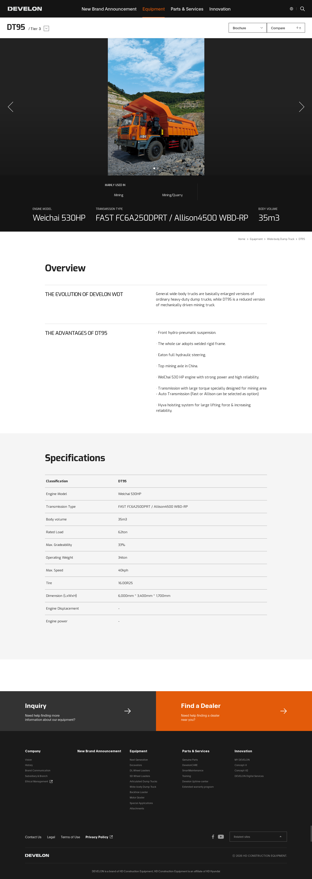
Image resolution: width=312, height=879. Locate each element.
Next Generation (139, 759)
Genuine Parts (190, 759)
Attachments (137, 808)
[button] (10, 106)
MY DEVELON (242, 759)
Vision (28, 759)
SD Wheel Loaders (140, 775)
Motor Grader (137, 797)
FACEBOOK (213, 837)
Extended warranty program (198, 786)
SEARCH (302, 8)
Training (186, 775)
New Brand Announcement (99, 751)
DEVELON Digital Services (249, 775)
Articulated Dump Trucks (143, 781)
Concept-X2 (241, 770)
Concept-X (241, 764)
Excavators (136, 764)
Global (291, 8)
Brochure (239, 28)
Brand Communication (37, 770)
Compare (278, 28)
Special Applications (141, 802)
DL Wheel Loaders (140, 770)
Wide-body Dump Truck (143, 786)
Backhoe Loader (139, 791)
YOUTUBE (221, 837)
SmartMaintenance (192, 770)
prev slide (79, 106)
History (29, 764)
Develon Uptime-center (195, 781)
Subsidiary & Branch (36, 775)
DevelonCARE (190, 764)
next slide (232, 106)
